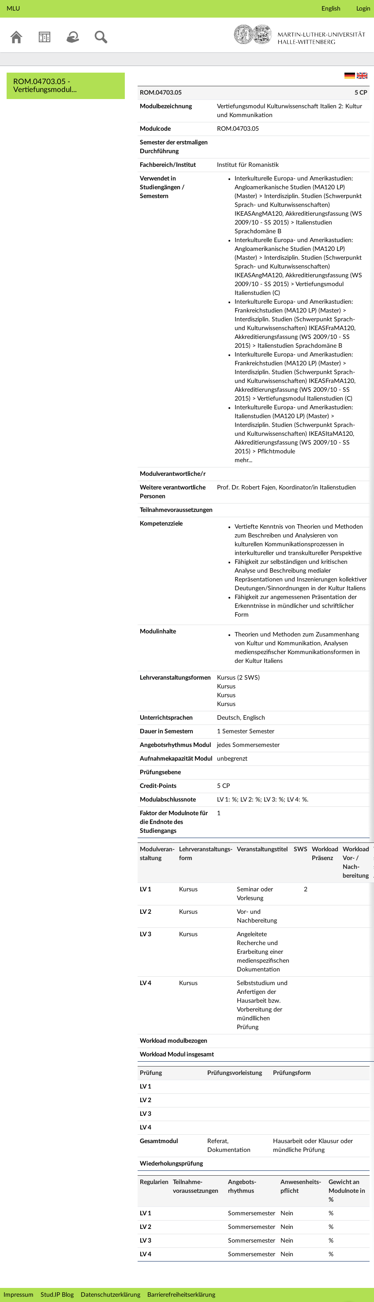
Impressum (19, 1295)
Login (363, 9)
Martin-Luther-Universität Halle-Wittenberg (300, 34)
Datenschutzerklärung (110, 1295)
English (331, 9)
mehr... (243, 460)
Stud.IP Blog (57, 1295)
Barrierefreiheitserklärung (181, 1295)
